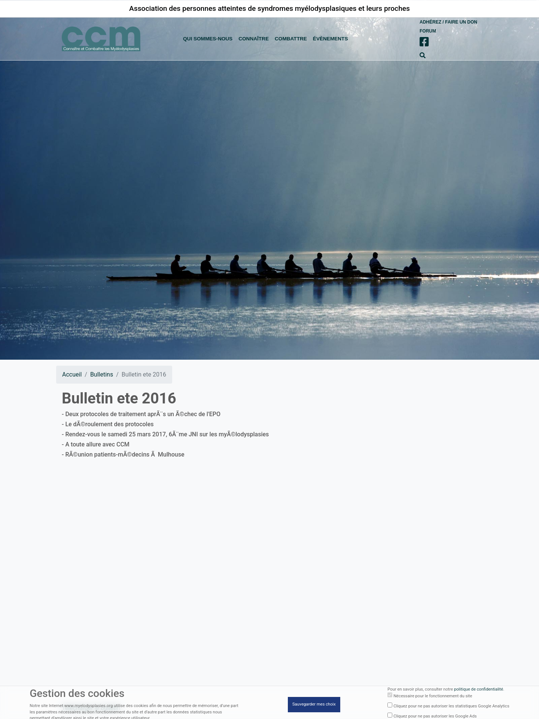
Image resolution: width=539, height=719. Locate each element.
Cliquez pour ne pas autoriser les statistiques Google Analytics (451, 707)
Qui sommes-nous (207, 39)
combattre (291, 39)
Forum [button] (428, 31)
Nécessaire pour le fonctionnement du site (432, 697)
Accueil (72, 374)
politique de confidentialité (478, 690)
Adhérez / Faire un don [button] (448, 22)
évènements (330, 39)
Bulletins (101, 374)
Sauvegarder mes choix (314, 705)
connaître (253, 39)
